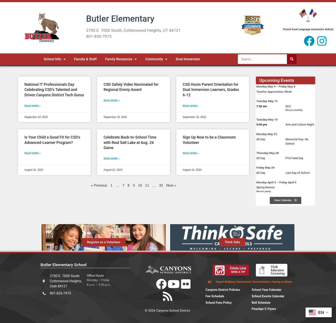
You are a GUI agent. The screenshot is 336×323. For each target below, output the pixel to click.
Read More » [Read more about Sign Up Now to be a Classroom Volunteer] (191, 153)
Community (156, 59)
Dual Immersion (188, 59)
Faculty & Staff (85, 59)
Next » (171, 185)
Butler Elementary (120, 19)
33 (161, 185)
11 (147, 185)
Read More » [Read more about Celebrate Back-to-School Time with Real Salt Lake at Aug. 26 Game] (112, 158)
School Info (55, 59)
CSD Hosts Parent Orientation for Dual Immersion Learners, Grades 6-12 (211, 89)
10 (140, 185)
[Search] (292, 59)
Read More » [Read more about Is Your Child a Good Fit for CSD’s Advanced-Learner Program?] (32, 153)
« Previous (99, 185)
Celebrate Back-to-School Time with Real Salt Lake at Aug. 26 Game (130, 142)
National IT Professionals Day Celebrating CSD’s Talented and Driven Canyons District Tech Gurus (54, 89)
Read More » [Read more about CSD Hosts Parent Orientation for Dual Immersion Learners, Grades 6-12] (191, 105)
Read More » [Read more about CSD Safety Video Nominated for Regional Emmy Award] (112, 100)
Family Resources (121, 59)
